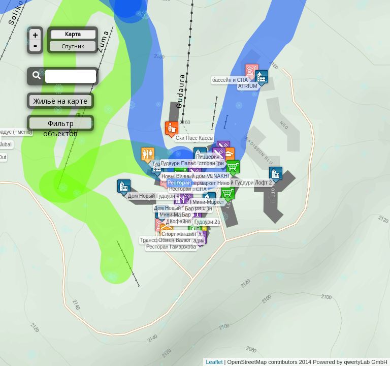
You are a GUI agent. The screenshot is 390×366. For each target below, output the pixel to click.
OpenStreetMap (247, 362)
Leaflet (214, 362)
